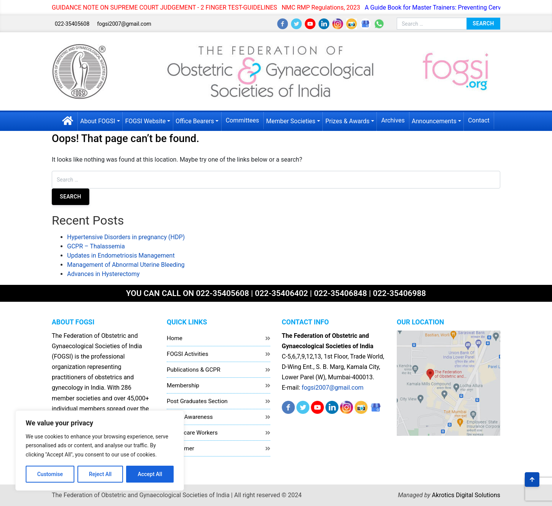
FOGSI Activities (187, 354)
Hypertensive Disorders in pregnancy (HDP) (126, 237)
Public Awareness (190, 416)
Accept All (150, 474)
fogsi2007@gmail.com (124, 24)
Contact (479, 120)
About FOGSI (97, 121)
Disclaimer (180, 448)
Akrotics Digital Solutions (466, 495)
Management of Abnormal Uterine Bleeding (126, 264)
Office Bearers (195, 121)
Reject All (100, 474)
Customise (50, 474)
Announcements (434, 121)
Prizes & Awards (347, 121)
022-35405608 (72, 24)
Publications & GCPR (193, 369)
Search (483, 23)
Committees (242, 120)
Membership (183, 385)
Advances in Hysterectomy (103, 274)
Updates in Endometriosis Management (121, 255)
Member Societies (290, 121)
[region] (99, 450)
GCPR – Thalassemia (96, 246)
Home (174, 338)
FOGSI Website (145, 121)
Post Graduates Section (197, 401)
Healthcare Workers (192, 432)
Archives (392, 120)
